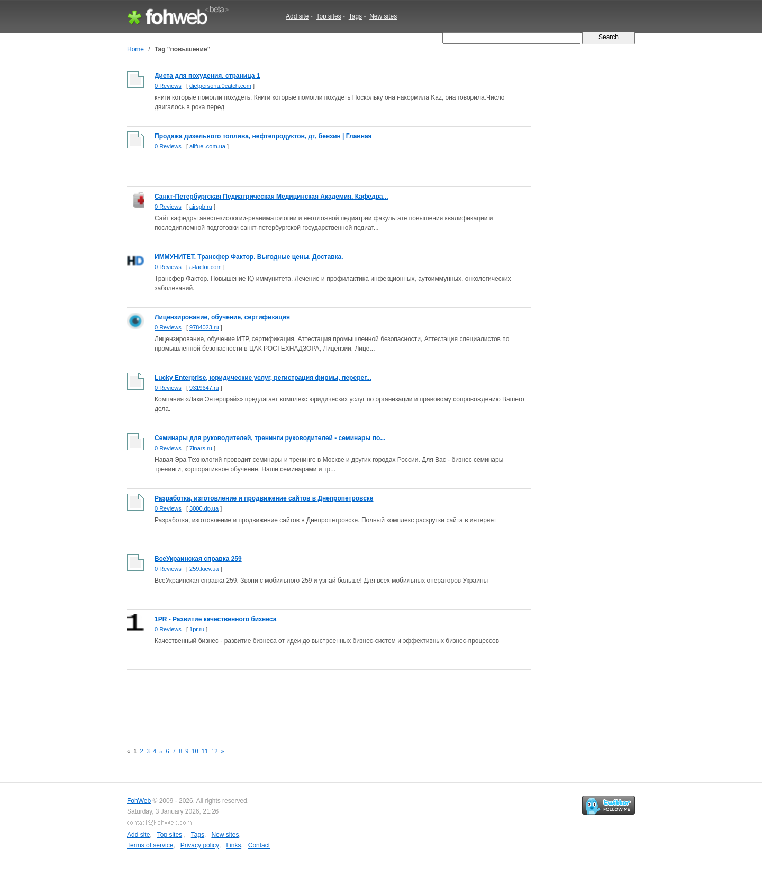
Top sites (328, 16)
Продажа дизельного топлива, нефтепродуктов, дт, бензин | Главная (263, 136)
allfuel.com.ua (207, 146)
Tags (355, 16)
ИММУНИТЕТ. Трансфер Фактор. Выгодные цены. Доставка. (249, 257)
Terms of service (150, 845)
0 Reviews (168, 86)
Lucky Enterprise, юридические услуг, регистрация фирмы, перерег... (263, 377)
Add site (297, 16)
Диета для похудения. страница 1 (207, 75)
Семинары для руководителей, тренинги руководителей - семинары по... (270, 438)
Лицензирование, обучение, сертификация (222, 317)
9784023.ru (204, 327)
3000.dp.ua (204, 508)
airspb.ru (200, 206)
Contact (259, 845)
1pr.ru (196, 629)
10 (195, 751)
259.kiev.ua (204, 569)
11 (205, 751)
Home (135, 49)
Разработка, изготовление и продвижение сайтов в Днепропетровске (264, 498)
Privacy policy (199, 845)
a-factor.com (205, 267)
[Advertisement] (319, 701)
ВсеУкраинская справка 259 (198, 558)
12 (214, 751)
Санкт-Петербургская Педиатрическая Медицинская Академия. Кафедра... (271, 196)
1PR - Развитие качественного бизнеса (215, 619)
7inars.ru (200, 448)
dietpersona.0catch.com (220, 86)
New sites (383, 16)
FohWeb (139, 801)
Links (233, 845)
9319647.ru (204, 388)
